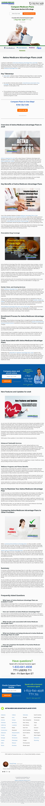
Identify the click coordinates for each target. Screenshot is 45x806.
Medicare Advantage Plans (11, 68)
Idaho (2, 743)
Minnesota (14, 737)
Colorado (3, 727)
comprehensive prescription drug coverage (17, 221)
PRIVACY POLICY (27, 780)
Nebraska (25, 715)
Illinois (2, 745)
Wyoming (36, 740)
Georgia (3, 737)
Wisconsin (36, 737)
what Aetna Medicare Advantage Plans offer (25, 62)
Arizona (3, 720)
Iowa (13, 717)
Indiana (14, 715)
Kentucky (14, 722)
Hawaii (2, 740)
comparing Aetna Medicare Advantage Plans (15, 543)
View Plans (22, 110)
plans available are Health (7, 161)
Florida (2, 735)
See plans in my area (29, 13)
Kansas (14, 720)
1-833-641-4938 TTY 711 (28, 378)
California (3, 725)
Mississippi (14, 740)
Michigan (14, 735)
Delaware (3, 732)
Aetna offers (7, 76)
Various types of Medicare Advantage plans (12, 550)
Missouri (14, 743)
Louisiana (14, 725)
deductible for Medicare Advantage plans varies (21, 352)
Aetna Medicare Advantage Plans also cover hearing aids (15, 306)
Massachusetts (15, 732)
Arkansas (3, 722)
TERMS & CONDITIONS (19, 780)
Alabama (3, 715)
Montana (14, 745)
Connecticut (4, 730)
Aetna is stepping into (8, 158)
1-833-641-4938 (36, 3)
